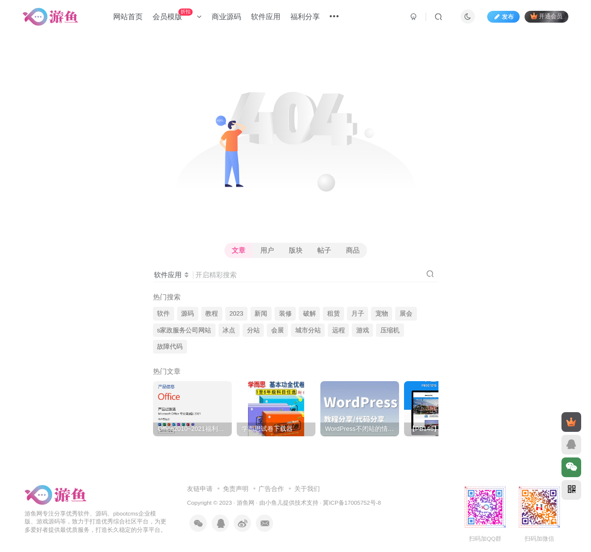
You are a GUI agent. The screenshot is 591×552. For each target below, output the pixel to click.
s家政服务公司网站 (184, 330)
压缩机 (390, 330)
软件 (163, 313)
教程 (211, 313)
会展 (277, 330)
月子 (357, 313)
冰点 (228, 330)
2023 (236, 313)
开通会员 (546, 16)
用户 (267, 250)
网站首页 (128, 16)
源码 (187, 313)
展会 (406, 313)
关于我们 (307, 488)
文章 (239, 250)
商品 (353, 250)
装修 (285, 313)
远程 (338, 330)
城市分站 (308, 330)
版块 (296, 250)
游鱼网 (245, 502)
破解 (309, 313)
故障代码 (170, 346)
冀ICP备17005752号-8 (352, 502)
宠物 (381, 313)
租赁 (333, 313)
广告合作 (271, 488)
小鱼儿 (274, 502)
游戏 (362, 330)
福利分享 (305, 16)
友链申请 (200, 488)
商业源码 (226, 16)
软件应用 (265, 16)
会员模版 (177, 14)
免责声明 (236, 488)
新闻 (260, 313)
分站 (253, 330)
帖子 (324, 250)
